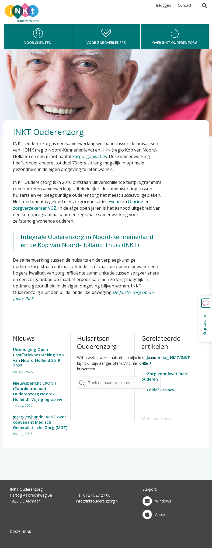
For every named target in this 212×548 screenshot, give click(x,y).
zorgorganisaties (89, 156)
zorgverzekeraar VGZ (34, 208)
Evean (115, 202)
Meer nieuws (26, 418)
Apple (154, 514)
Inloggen (163, 5)
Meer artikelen (156, 418)
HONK (29, 17)
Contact (185, 5)
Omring (135, 202)
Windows (157, 501)
